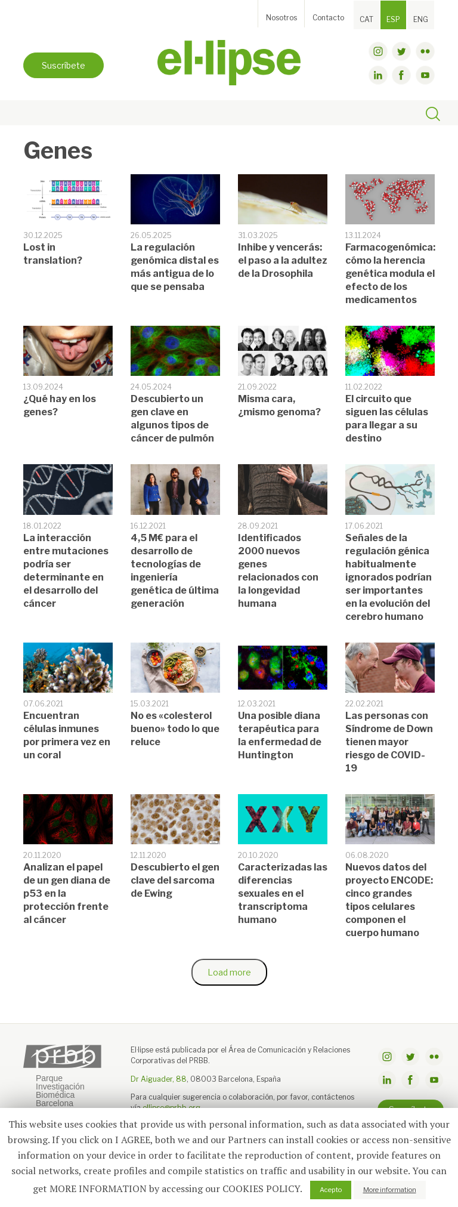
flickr (425, 51)
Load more (229, 972)
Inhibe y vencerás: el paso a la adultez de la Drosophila (282, 260)
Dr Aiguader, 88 (159, 1079)
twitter (401, 51)
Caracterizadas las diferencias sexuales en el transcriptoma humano (282, 893)
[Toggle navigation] (36, 113)
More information (389, 1190)
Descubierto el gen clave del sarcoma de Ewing (175, 880)
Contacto (328, 17)
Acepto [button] (331, 1190)
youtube (425, 75)
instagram (378, 51)
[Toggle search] (433, 115)
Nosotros (281, 17)
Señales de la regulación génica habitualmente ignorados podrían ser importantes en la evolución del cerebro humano (388, 577)
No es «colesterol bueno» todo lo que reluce (175, 729)
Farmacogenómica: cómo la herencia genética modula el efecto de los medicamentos (390, 273)
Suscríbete (63, 65)
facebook (401, 75)
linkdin (378, 75)
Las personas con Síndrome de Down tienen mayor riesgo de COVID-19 (389, 742)
